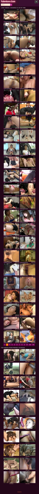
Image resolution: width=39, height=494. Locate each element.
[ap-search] (6, 5)
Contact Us (19, 491)
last (33, 344)
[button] (36, 2)
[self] (6, 1)
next (30, 344)
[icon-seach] (11, 5)
